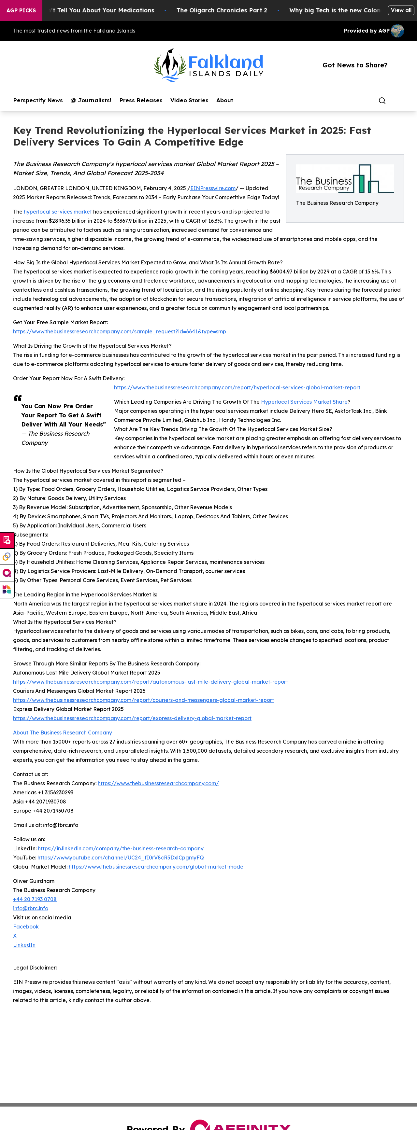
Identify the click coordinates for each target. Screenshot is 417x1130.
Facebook (26, 926)
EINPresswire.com (213, 188)
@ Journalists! (91, 100)
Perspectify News (38, 100)
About (224, 100)
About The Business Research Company (62, 732)
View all (401, 10)
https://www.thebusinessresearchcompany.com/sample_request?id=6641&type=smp (119, 331)
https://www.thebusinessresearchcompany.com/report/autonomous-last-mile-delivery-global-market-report (150, 681)
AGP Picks (21, 10)
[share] (399, 100)
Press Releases (141, 100)
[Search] (382, 100)
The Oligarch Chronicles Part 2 (230, 10)
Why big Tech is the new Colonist (347, 10)
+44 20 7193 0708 (35, 899)
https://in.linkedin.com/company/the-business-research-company (121, 848)
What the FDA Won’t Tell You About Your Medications (82, 10)
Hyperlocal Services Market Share (304, 401)
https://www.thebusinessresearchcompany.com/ (158, 783)
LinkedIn (24, 945)
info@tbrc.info (30, 908)
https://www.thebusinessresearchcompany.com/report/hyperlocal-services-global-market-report (237, 387)
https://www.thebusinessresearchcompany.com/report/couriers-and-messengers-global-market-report (143, 700)
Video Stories (189, 100)
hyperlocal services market (58, 211)
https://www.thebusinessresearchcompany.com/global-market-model (157, 866)
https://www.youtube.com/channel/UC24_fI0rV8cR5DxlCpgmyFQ (120, 857)
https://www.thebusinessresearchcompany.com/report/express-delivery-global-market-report (132, 718)
